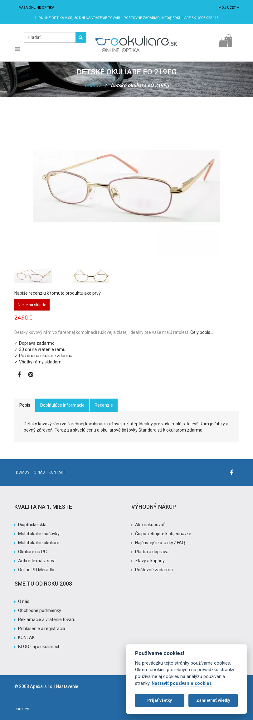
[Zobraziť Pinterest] (30, 375)
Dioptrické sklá (32, 524)
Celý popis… (201, 332)
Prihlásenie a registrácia (41, 628)
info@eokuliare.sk (178, 18)
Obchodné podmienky (39, 610)
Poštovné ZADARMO (141, 18)
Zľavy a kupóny (150, 560)
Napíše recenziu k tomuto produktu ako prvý (57, 293)
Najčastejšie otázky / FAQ (160, 542)
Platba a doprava (151, 551)
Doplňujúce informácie (62, 405)
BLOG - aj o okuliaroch (39, 646)
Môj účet (228, 8)
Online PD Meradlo (36, 569)
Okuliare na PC (32, 551)
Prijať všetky (159, 700)
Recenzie (104, 405)
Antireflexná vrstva (37, 560)
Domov (92, 85)
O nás (39, 472)
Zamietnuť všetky (213, 700)
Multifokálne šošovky (39, 533)
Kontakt (57, 472)
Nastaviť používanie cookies (182, 683)
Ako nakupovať (150, 524)
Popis (24, 405)
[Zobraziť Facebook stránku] (19, 375)
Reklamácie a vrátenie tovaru (46, 619)
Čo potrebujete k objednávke (163, 533)
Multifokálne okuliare (38, 542)
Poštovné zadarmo (154, 569)
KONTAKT (27, 637)
